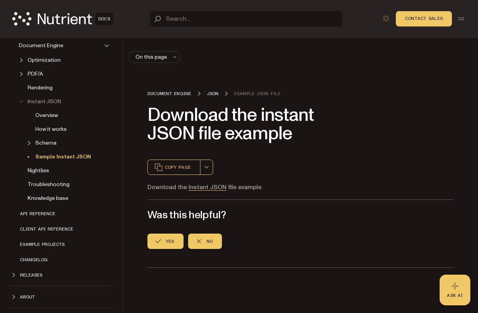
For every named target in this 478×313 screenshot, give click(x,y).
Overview (46, 115)
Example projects (42, 244)
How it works (51, 129)
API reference (37, 213)
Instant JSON (208, 187)
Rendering (40, 87)
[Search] (246, 18)
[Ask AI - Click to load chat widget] (455, 290)
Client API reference (46, 229)
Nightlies (38, 170)
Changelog (34, 259)
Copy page (172, 167)
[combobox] (206, 167)
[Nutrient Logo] (62, 19)
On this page (157, 57)
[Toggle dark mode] (386, 18)
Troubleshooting (48, 184)
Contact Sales (424, 18)
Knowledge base (48, 198)
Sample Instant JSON (63, 156)
